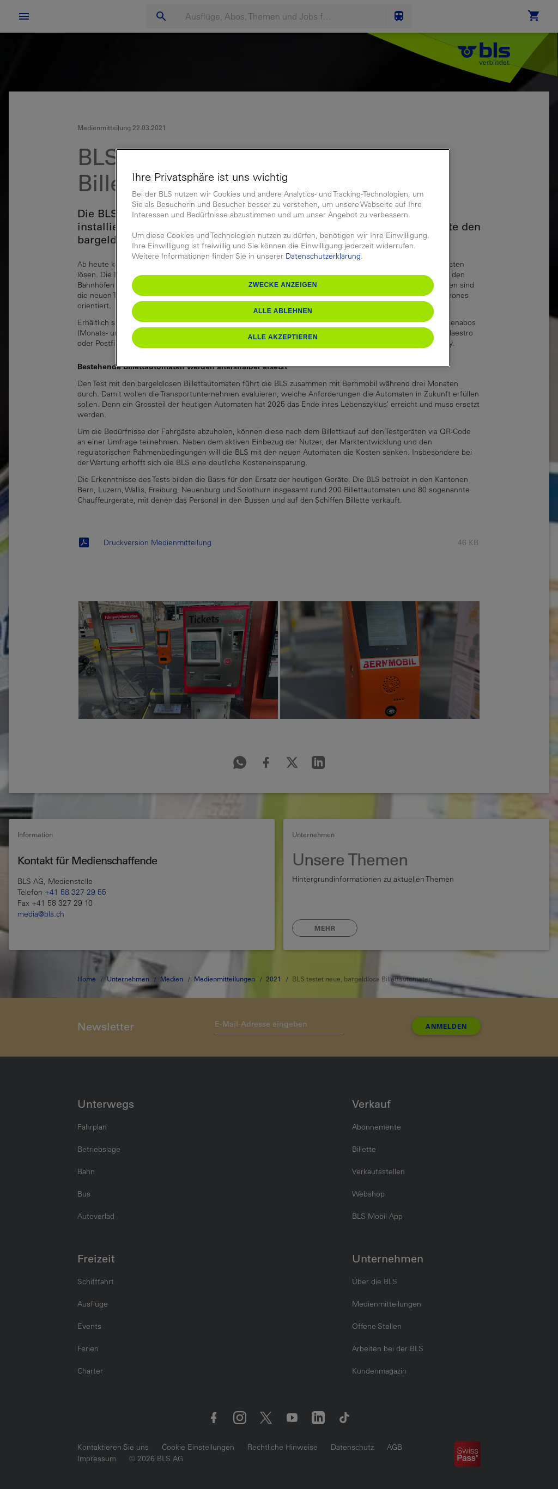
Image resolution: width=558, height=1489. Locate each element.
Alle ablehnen (283, 311)
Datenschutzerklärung (323, 256)
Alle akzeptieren (283, 337)
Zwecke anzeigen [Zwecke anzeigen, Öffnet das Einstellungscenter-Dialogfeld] (282, 285)
